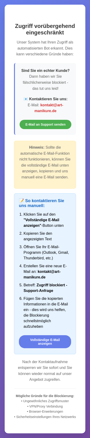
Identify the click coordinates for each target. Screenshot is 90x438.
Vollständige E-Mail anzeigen (45, 341)
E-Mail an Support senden (45, 124)
